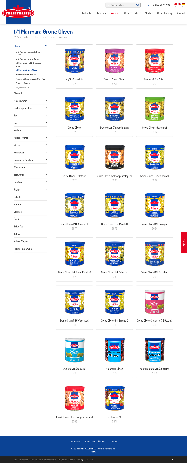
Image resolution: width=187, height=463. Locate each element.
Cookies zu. (90, 460)
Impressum (75, 441)
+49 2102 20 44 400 (158, 4)
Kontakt (114, 441)
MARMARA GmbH (20, 37)
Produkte (33, 37)
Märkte (183, 243)
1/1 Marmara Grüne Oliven (57, 37)
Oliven (42, 37)
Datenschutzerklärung (95, 441)
